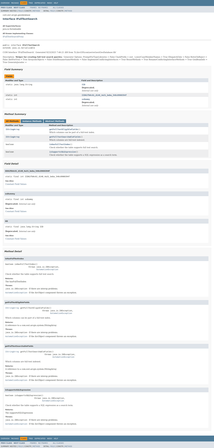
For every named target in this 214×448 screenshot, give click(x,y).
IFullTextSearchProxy (13, 37)
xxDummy (86, 99)
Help (56, 3)
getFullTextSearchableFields (65, 137)
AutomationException (47, 269)
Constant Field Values (15, 184)
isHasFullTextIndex (59, 144)
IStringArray (13, 129)
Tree (31, 3)
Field (20, 11)
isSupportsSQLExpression (62, 152)
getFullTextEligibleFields (63, 129)
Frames (33, 8)
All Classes (58, 8)
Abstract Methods (54, 121)
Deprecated (40, 3)
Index (49, 3)
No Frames (43, 8)
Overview (5, 3)
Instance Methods (31, 121)
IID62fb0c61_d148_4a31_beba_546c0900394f (104, 95)
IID (83, 84)
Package (15, 3)
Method (36, 11)
